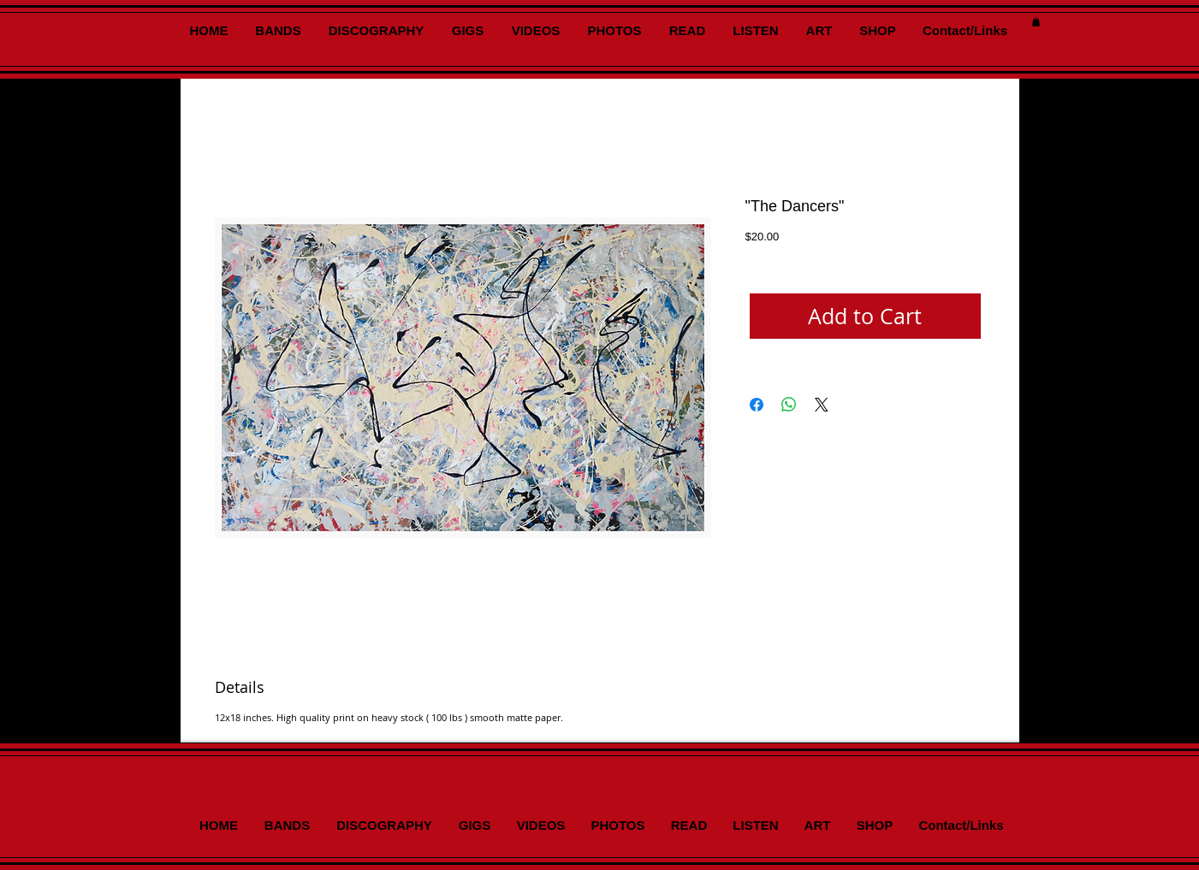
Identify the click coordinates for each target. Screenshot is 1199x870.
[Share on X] (821, 404)
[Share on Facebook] (756, 404)
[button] (1036, 22)
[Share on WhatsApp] (789, 404)
